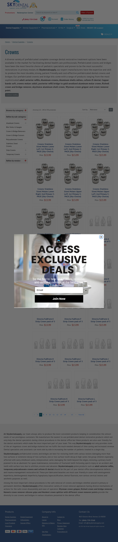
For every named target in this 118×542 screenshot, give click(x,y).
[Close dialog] (101, 237)
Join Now (59, 299)
